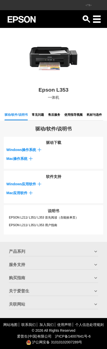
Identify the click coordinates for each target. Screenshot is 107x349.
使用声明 (64, 325)
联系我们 (28, 325)
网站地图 (10, 325)
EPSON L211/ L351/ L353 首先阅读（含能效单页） (44, 217)
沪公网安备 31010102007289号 (54, 342)
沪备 (72, 336)
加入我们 (46, 325)
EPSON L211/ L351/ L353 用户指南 (33, 225)
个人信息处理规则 (89, 325)
